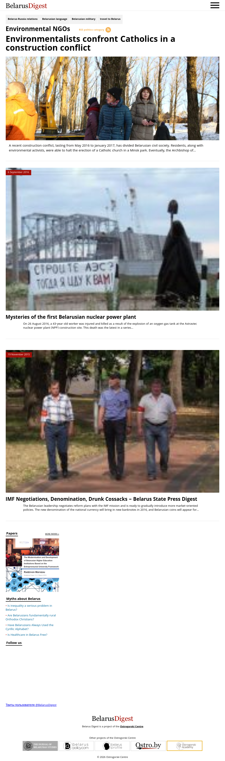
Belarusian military (83, 19)
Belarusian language (54, 19)
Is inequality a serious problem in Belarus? (29, 608)
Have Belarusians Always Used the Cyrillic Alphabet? (30, 627)
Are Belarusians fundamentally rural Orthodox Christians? (31, 618)
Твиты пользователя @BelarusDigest (31, 705)
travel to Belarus (110, 19)
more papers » (52, 534)
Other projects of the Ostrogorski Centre (112, 738)
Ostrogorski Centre (131, 727)
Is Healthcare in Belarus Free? (27, 635)
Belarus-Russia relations (23, 19)
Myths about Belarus (23, 599)
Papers (12, 534)
